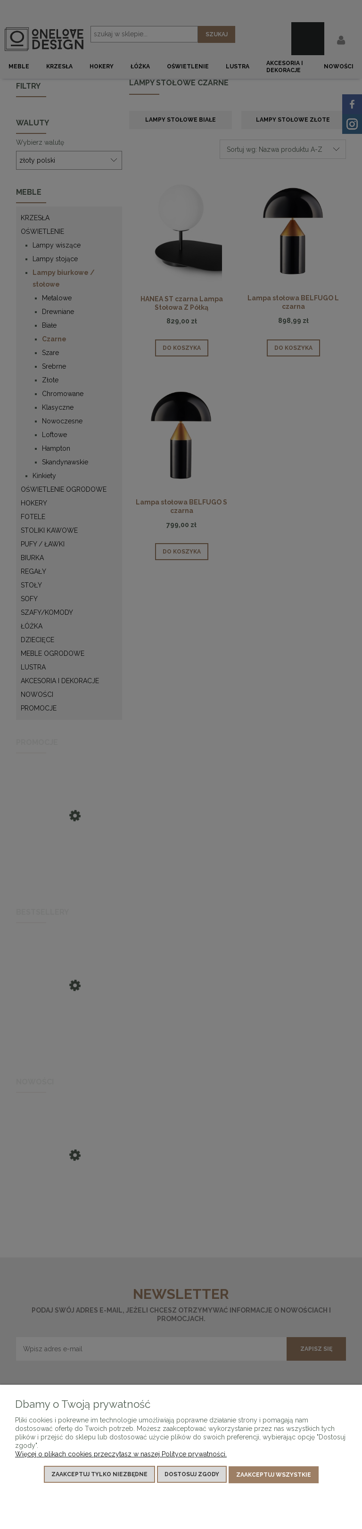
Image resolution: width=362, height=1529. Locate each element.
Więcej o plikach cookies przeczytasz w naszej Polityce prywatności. (121, 1455)
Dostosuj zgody (192, 1475)
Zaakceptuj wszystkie (273, 1475)
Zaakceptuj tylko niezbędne (99, 1475)
